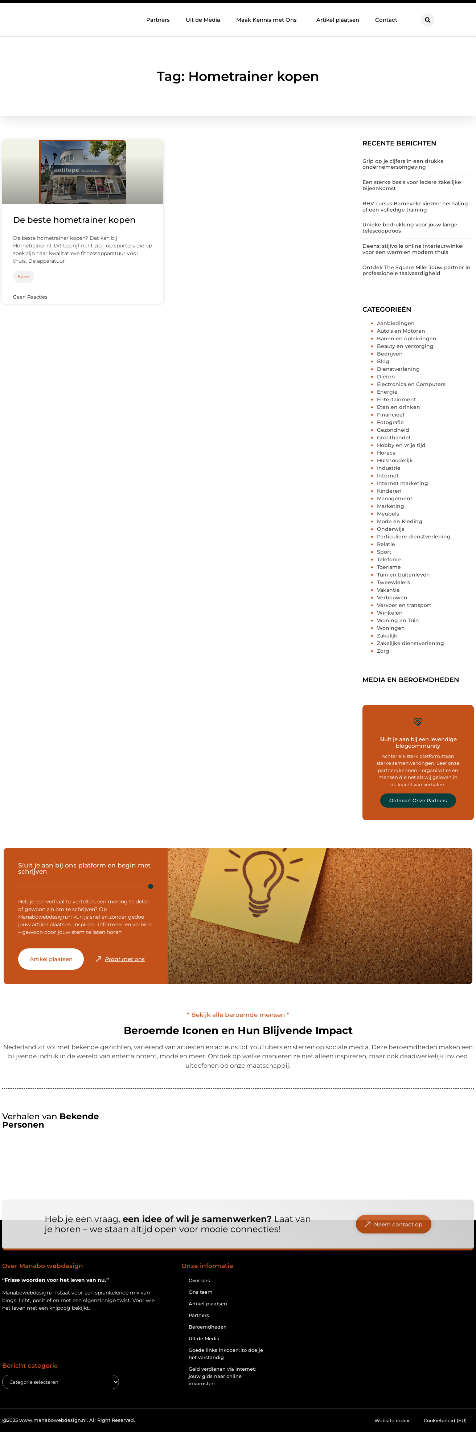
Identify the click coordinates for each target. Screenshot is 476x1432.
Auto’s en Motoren (401, 331)
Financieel (390, 414)
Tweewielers (393, 582)
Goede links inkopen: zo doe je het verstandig (226, 1353)
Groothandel (393, 437)
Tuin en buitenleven (403, 574)
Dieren (386, 376)
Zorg (383, 651)
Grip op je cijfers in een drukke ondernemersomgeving (403, 164)
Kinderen (389, 491)
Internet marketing (402, 483)
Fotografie (390, 422)
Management (395, 498)
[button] (428, 20)
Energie (387, 392)
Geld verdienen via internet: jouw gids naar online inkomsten (222, 1376)
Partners (158, 19)
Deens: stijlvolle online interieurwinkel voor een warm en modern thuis (413, 249)
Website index (391, 1420)
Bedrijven (390, 353)
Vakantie (388, 590)
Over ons (199, 1280)
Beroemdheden (208, 1327)
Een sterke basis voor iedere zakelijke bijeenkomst (411, 185)
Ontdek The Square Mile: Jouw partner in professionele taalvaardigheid (416, 270)
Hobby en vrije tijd (401, 445)
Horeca (386, 453)
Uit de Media (203, 19)
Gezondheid (393, 430)
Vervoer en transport (404, 605)
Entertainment (396, 399)
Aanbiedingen (396, 323)
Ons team (201, 1292)
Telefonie (389, 559)
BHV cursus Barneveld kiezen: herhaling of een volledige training (415, 206)
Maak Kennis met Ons (268, 19)
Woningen (391, 628)
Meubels (388, 513)
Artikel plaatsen (337, 19)
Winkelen (390, 613)
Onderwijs (390, 529)
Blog (383, 361)
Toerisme (389, 567)
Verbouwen (392, 597)
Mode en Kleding (399, 521)
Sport (384, 552)
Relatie (386, 544)
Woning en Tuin (398, 620)
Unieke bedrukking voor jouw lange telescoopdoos (409, 227)
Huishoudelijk (395, 460)
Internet (388, 475)
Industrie (389, 468)
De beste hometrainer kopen (74, 220)
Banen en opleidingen (406, 338)
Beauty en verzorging (405, 346)
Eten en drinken (398, 407)
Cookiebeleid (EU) (445, 1420)
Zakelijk (387, 635)
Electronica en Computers (411, 384)
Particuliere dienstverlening (414, 536)
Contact (386, 19)
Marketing (390, 506)
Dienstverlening (398, 369)
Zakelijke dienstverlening (410, 643)
